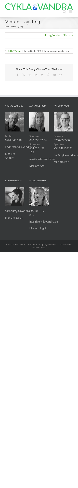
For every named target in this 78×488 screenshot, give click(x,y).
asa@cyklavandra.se (42, 159)
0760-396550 (62, 140)
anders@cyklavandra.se (20, 147)
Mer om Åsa (37, 166)
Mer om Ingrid (38, 228)
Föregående (52, 35)
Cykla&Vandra (14, 51)
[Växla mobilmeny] (71, 11)
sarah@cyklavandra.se (19, 211)
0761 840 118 (13, 140)
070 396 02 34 (38, 140)
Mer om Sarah (14, 217)
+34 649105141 (63, 148)
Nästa (66, 35)
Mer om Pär (61, 162)
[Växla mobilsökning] (64, 11)
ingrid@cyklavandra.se (43, 222)
